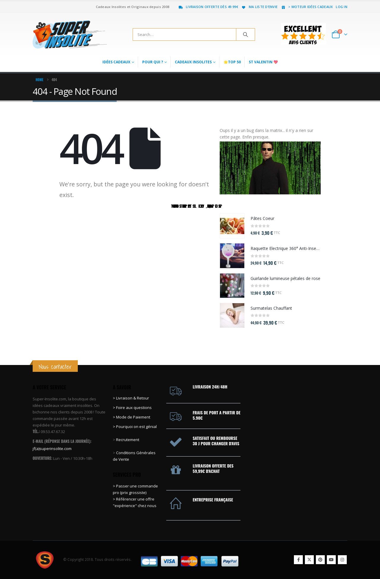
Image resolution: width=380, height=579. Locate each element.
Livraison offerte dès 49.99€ (208, 6)
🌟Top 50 (232, 61)
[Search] (245, 34)
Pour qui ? (152, 61)
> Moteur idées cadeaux (307, 6)
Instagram (342, 559)
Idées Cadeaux (116, 61)
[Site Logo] (70, 34)
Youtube (331, 559)
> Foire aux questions (132, 407)
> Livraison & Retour (131, 398)
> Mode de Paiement (131, 417)
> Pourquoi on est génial (135, 426)
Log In (341, 6)
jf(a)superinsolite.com (52, 448)
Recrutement (127, 439)
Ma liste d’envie (259, 6)
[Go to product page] (232, 225)
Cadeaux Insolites (193, 61)
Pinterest (320, 559)
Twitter (309, 559)
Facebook (298, 559)
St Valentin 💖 (263, 61)
